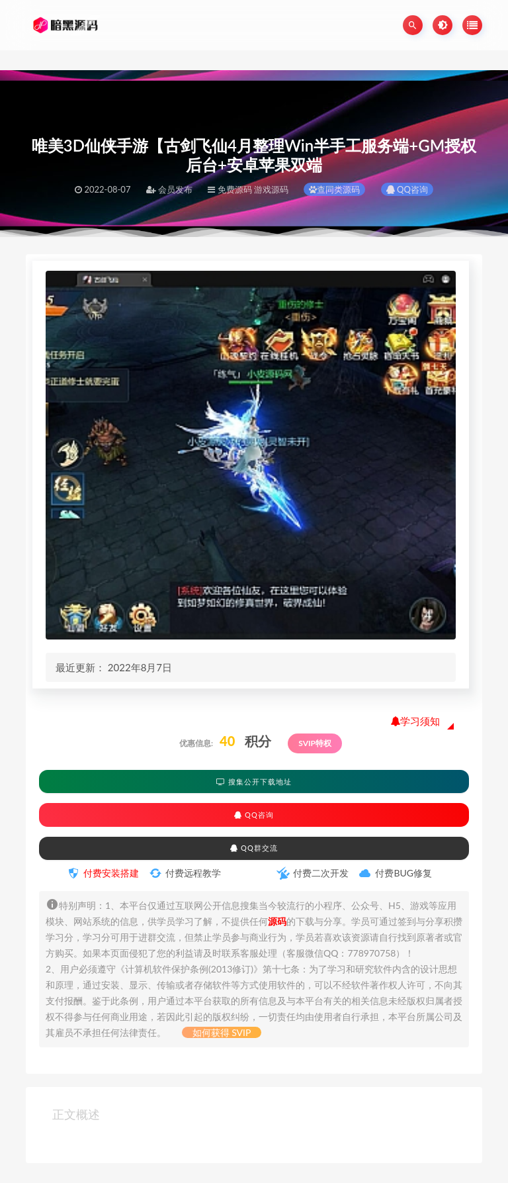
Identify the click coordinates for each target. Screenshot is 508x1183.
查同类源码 (334, 189)
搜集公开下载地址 (254, 781)
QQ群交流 (253, 847)
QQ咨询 (407, 189)
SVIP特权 (314, 743)
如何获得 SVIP (221, 1032)
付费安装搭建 (111, 872)
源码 (277, 921)
